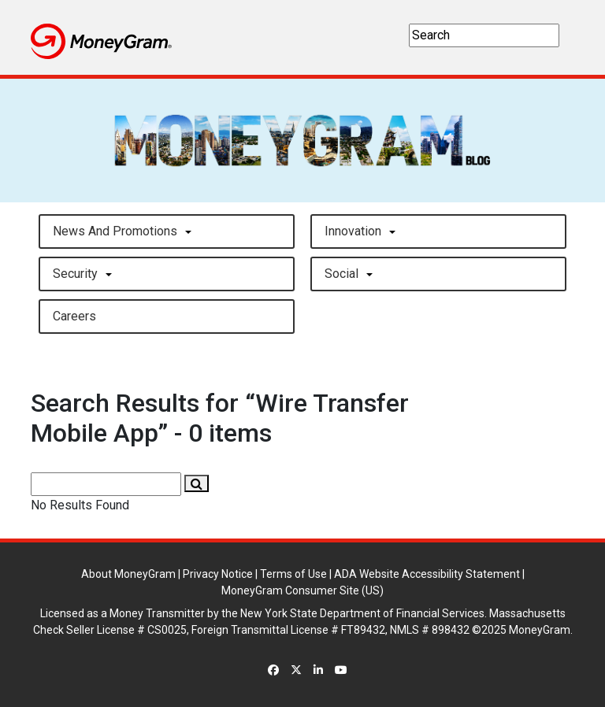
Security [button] (75, 273)
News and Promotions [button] (115, 231)
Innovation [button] (353, 231)
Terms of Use (293, 574)
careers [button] (74, 316)
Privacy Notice (218, 574)
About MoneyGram (128, 574)
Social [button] (341, 273)
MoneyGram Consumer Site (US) (302, 590)
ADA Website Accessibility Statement (427, 574)
